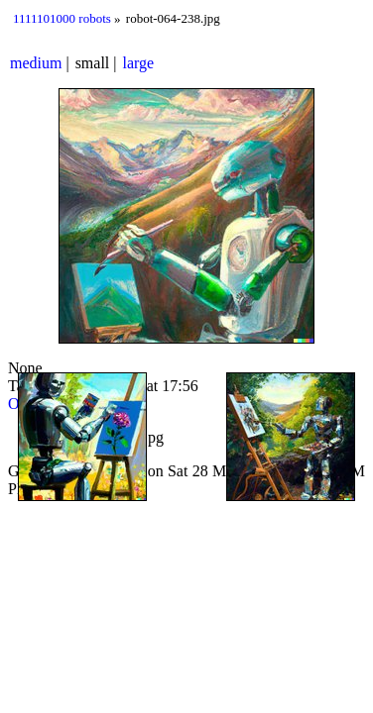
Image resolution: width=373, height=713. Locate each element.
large (139, 62)
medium (36, 62)
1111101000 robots (62, 18)
